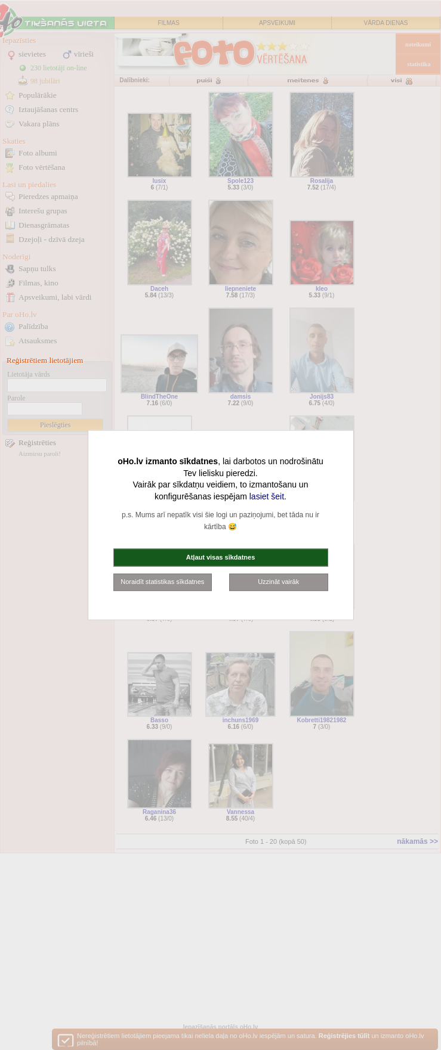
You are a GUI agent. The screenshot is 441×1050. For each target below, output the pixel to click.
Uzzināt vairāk (278, 581)
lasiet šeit (266, 496)
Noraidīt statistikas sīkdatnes (162, 581)
